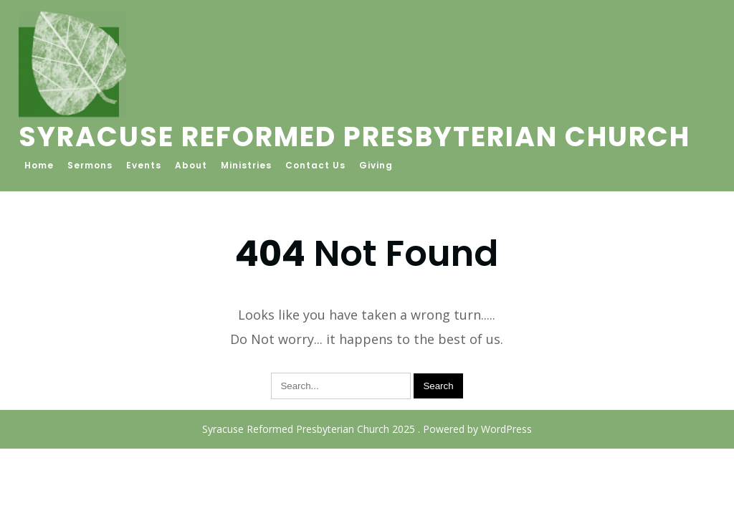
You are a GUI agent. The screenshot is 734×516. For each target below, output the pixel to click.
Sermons (90, 165)
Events (143, 165)
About (191, 165)
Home (39, 165)
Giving (376, 165)
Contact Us (315, 165)
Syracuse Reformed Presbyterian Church (354, 137)
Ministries (246, 165)
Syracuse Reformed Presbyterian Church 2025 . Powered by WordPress (367, 429)
